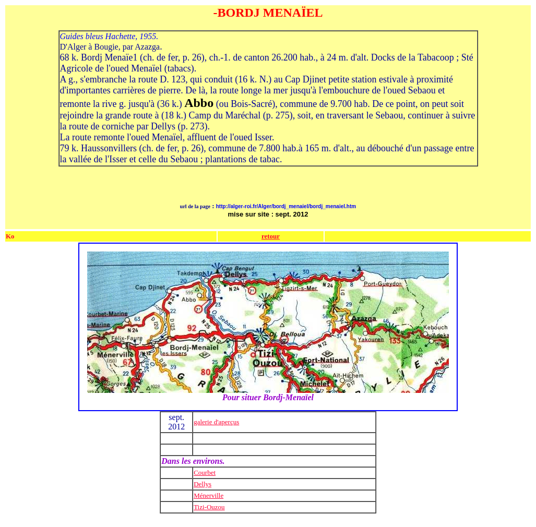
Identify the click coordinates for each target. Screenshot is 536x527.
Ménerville (208, 495)
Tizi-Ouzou (209, 507)
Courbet (205, 472)
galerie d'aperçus (216, 422)
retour (270, 236)
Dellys (202, 484)
